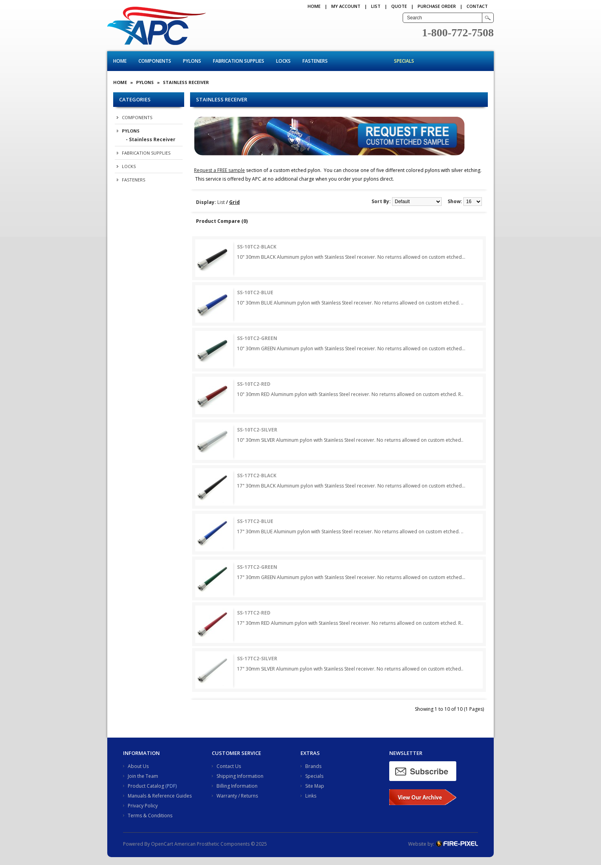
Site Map (314, 786)
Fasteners (315, 61)
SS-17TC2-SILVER (257, 658)
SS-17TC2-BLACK (256, 475)
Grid (234, 202)
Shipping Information (240, 776)
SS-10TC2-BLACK (256, 246)
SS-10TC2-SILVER (257, 429)
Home (314, 6)
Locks (283, 61)
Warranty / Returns (237, 795)
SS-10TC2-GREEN (257, 338)
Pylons (192, 61)
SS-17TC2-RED (254, 612)
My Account (345, 6)
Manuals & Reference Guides (160, 795)
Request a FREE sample (219, 170)
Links (310, 795)
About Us (138, 766)
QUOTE (399, 6)
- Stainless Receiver (150, 139)
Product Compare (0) (222, 221)
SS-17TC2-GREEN (257, 567)
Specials (404, 61)
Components (154, 61)
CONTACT (477, 6)
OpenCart (162, 844)
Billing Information (237, 786)
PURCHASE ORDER (437, 6)
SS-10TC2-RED (254, 384)
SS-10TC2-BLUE (255, 292)
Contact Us (229, 766)
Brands (313, 766)
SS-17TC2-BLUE (255, 521)
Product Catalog (146, 786)
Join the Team (143, 776)
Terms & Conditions (150, 815)
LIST (376, 6)
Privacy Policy (143, 805)
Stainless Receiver (186, 82)
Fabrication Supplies (238, 61)
